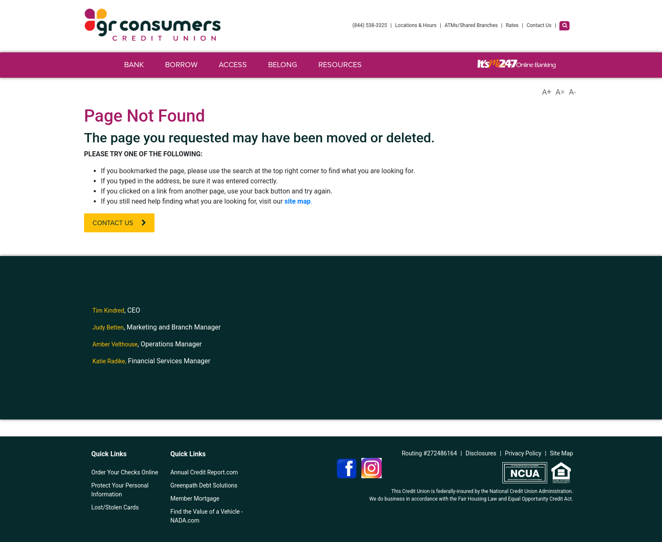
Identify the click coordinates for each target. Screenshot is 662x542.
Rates (512, 25)
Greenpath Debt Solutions (203, 485)
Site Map (561, 453)
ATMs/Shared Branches (471, 25)
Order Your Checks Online (124, 472)
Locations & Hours (416, 25)
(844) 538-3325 (370, 25)
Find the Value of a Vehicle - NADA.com (206, 516)
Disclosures (481, 453)
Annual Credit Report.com (204, 472)
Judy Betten (108, 327)
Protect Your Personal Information (120, 490)
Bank (134, 64)
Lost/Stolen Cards (114, 507)
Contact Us (538, 25)
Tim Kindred (108, 310)
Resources (340, 64)
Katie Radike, (109, 361)
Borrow (181, 64)
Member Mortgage (194, 498)
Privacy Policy (523, 453)
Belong (282, 64)
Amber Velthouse (115, 344)
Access (233, 64)
